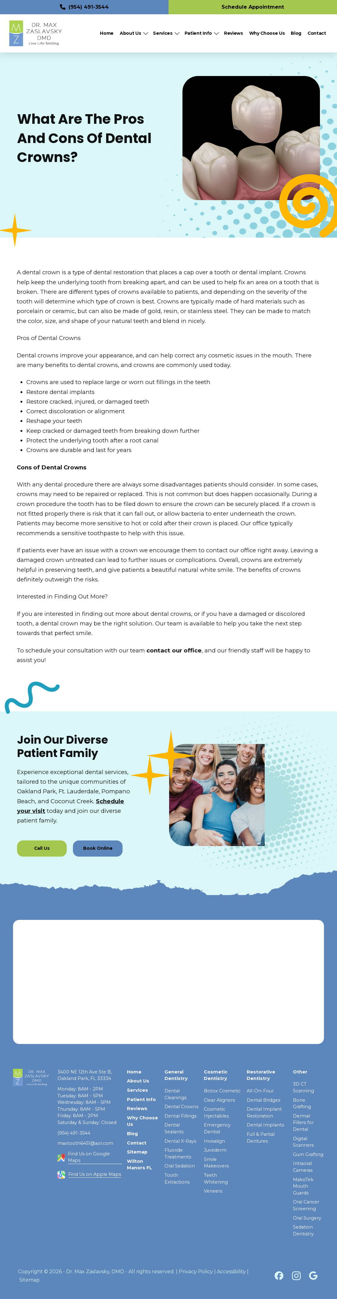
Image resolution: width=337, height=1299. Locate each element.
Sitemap (29, 1280)
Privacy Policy (196, 1271)
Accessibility (231, 1271)
